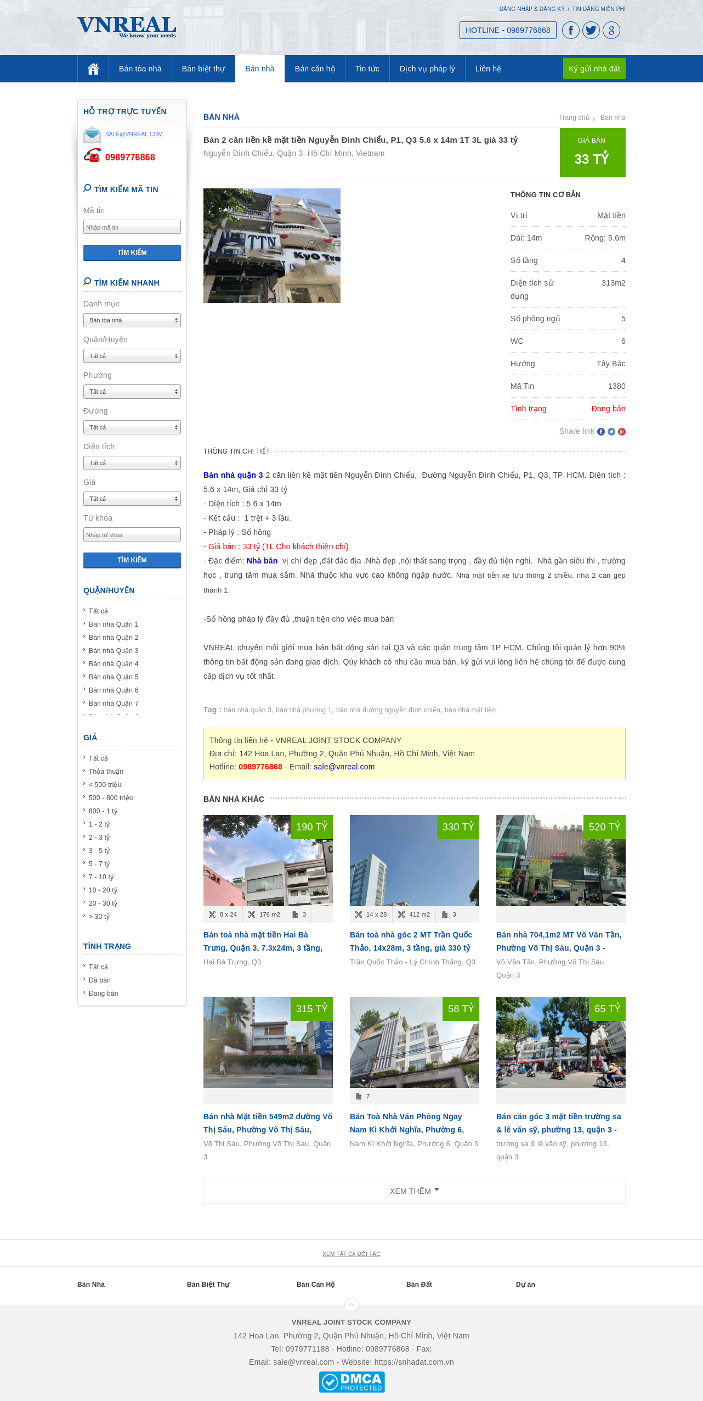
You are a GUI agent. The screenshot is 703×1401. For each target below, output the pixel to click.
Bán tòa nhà (140, 68)
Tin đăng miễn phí (599, 9)
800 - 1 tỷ (103, 811)
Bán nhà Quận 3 (114, 651)
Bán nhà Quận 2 (114, 637)
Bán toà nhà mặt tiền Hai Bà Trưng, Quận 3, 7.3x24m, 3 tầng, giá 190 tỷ (262, 947)
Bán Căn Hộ (316, 1284)
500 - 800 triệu (111, 798)
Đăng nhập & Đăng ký (532, 9)
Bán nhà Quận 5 (114, 677)
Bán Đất (419, 1284)
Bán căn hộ (315, 68)
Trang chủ (574, 117)
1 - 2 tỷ (99, 824)
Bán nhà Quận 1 (114, 624)
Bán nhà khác (233, 799)
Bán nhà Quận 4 (114, 664)
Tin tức (367, 68)
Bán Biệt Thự (208, 1284)
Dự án (525, 1284)
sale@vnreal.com (344, 766)
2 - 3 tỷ (99, 837)
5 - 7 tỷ (99, 864)
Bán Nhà (91, 1284)
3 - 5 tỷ (99, 851)
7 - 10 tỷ (101, 877)
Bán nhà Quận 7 (114, 703)
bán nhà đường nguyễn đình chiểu (388, 710)
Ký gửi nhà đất (594, 68)
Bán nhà (260, 68)
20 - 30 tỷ (103, 903)
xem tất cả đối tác (351, 1254)
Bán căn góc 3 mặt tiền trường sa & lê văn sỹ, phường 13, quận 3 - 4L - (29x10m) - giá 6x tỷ (558, 1129)
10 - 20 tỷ (103, 890)
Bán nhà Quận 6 (114, 690)
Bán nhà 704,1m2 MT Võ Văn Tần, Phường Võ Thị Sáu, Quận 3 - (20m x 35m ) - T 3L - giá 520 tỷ (559, 947)
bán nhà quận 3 (248, 710)
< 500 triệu (105, 785)
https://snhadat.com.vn (414, 1362)
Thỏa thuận (106, 771)
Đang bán (103, 993)
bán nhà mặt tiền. (471, 710)
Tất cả (98, 611)
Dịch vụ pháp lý (427, 68)
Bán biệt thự (203, 68)
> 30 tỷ (99, 916)
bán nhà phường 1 (304, 710)
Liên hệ (488, 68)
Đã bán (100, 980)
